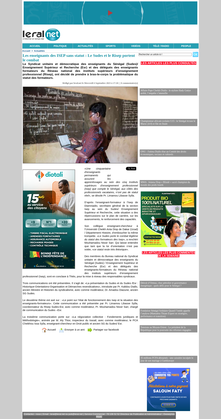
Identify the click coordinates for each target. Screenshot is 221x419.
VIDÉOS (135, 46)
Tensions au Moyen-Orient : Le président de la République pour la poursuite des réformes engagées (166, 328)
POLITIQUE (60, 46)
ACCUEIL (35, 46)
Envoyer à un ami (72, 329)
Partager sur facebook (103, 329)
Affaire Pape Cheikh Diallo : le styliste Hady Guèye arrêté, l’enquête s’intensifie (166, 92)
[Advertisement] (136, 33)
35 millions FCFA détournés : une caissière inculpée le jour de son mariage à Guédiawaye (167, 359)
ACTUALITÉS (85, 46)
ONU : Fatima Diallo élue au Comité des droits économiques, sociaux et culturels (163, 153)
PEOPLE (186, 46)
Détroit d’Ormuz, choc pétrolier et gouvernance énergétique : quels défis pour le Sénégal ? (164, 284)
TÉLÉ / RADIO (161, 46)
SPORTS (111, 46)
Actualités (39, 51)
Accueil (26, 51)
